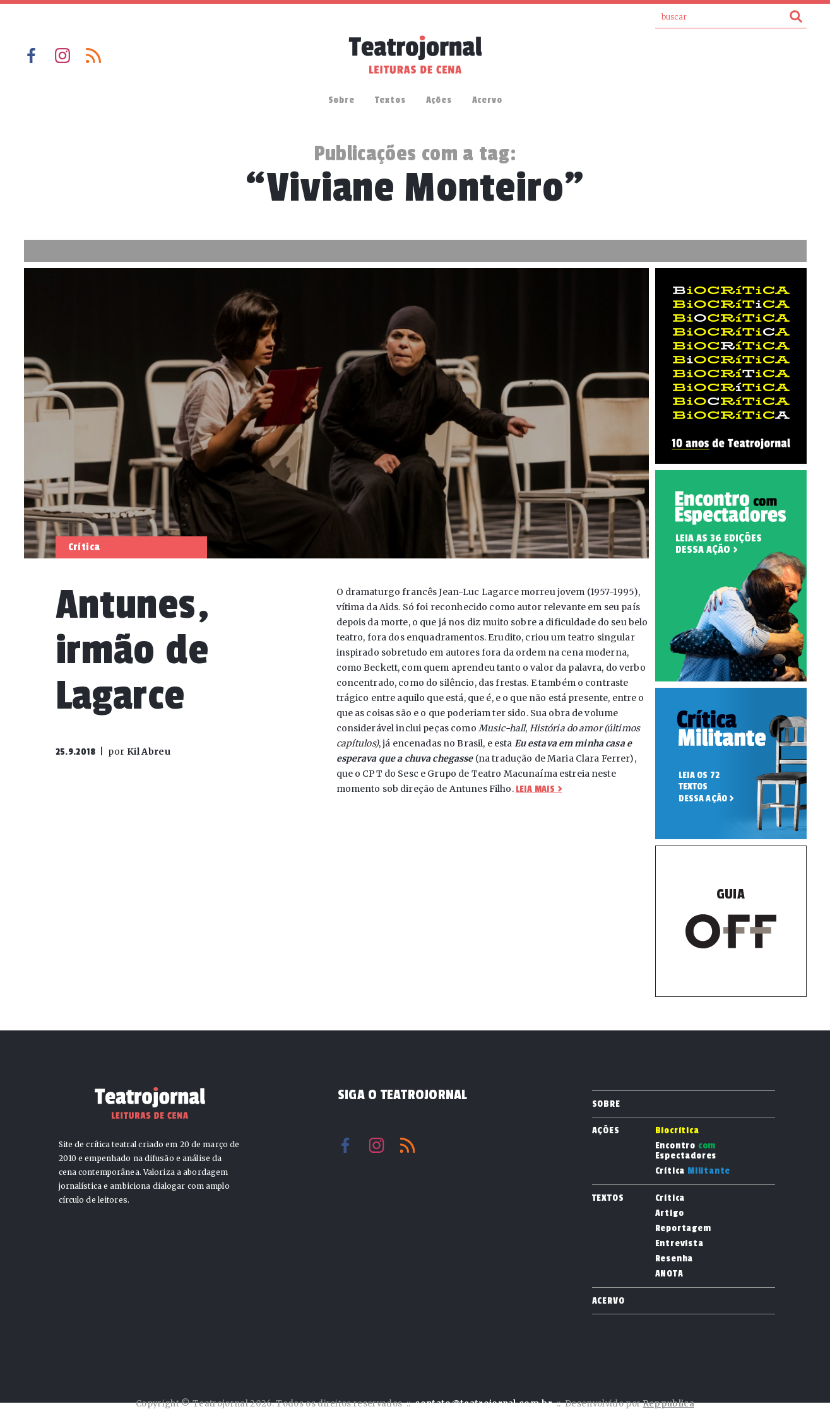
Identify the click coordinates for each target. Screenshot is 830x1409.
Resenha (674, 1259)
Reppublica (668, 1403)
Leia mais (535, 789)
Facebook (31, 55)
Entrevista (679, 1244)
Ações (439, 100)
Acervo (487, 100)
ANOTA (669, 1274)
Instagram (62, 55)
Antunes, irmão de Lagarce (133, 650)
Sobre (341, 100)
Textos (390, 100)
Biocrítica (677, 1131)
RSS (93, 55)
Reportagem (683, 1228)
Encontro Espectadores (686, 1151)
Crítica (693, 1171)
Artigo (669, 1213)
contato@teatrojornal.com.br (483, 1403)
